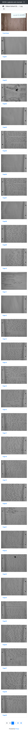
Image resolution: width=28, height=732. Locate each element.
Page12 (5, 315)
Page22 (5, 550)
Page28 (5, 691)
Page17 (5, 433)
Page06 (5, 174)
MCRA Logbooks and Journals (12, 2)
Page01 (5, 56)
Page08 (5, 221)
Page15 (5, 386)
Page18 (5, 456)
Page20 (5, 503)
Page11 (5, 292)
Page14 (5, 362)
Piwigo (17, 729)
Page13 (5, 339)
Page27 (5, 668)
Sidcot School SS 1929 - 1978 (12, 6)
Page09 (5, 245)
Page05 (5, 151)
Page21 (5, 527)
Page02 (5, 80)
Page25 (5, 621)
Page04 (5, 127)
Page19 (5, 480)
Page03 (5, 103)
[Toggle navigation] (24, 2)
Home (3, 6)
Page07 (5, 198)
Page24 (5, 597)
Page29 (5, 715)
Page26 (5, 644)
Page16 (5, 409)
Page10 (5, 268)
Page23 (5, 574)
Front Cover (6, 33)
